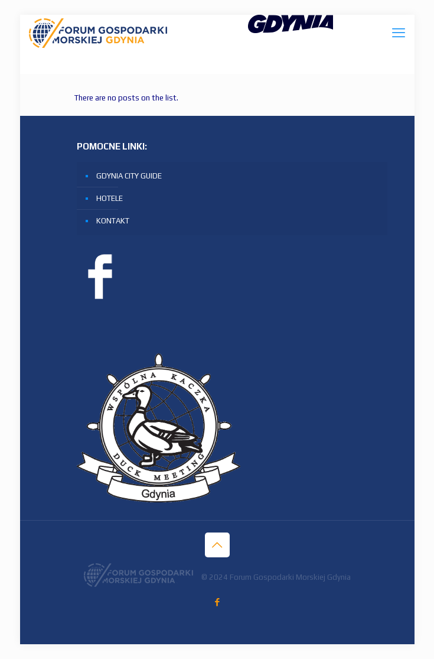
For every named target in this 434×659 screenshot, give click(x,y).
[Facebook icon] (217, 602)
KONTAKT (112, 220)
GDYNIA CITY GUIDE (129, 175)
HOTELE (109, 198)
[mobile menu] (399, 32)
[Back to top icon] (217, 545)
